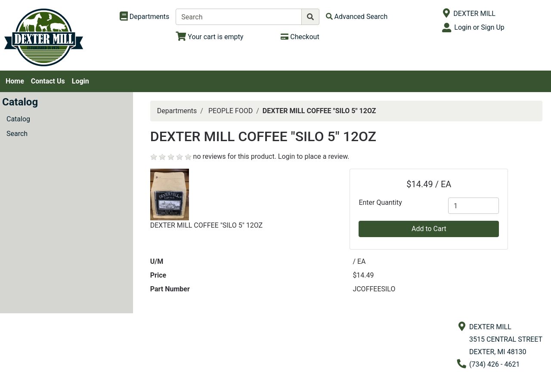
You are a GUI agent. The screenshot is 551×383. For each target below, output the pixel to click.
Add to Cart (429, 229)
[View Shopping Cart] (209, 37)
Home (15, 81)
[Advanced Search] (357, 16)
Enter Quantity (380, 202)
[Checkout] (300, 37)
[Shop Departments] (145, 17)
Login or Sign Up (479, 27)
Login (80, 81)
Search (17, 134)
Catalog (18, 119)
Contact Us (48, 81)
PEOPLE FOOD (230, 111)
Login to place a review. (314, 156)
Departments (177, 111)
